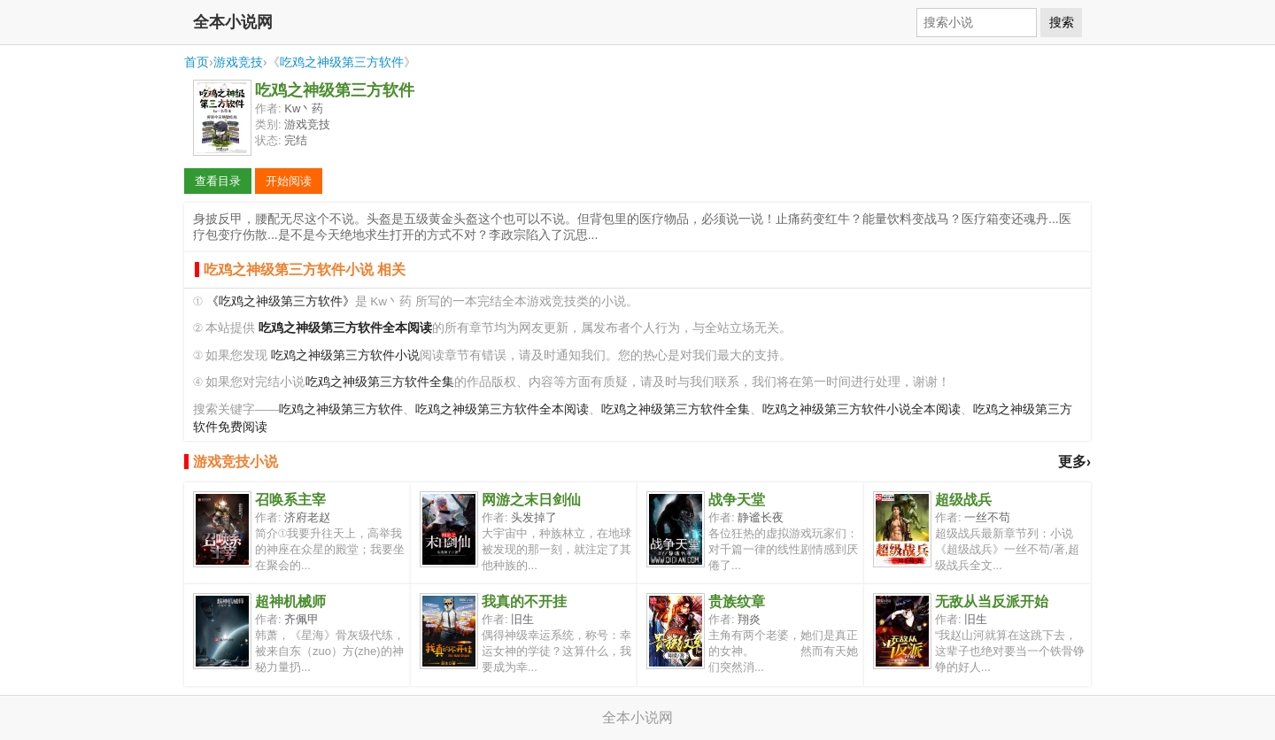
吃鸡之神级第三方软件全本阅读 (502, 409)
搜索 (1061, 22)
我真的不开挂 (524, 601)
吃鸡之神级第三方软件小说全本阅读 (861, 409)
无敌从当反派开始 (991, 601)
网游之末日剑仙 (531, 499)
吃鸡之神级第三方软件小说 (345, 355)
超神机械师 (290, 601)
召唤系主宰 (290, 499)
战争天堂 (736, 499)
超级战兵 (963, 499)
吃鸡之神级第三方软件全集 (379, 382)
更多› (1074, 461)
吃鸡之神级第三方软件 (342, 62)
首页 (196, 62)
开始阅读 (289, 181)
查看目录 (218, 181)
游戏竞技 (238, 62)
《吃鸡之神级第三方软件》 (280, 301)
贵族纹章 (736, 601)
